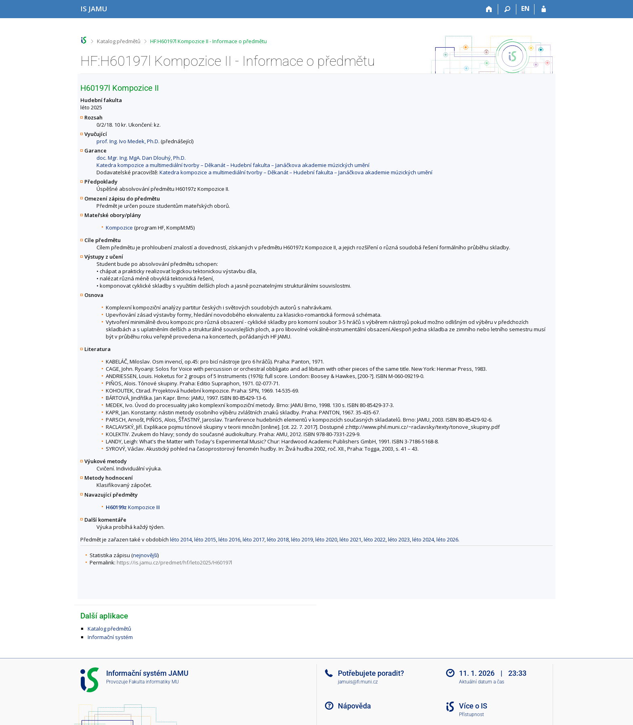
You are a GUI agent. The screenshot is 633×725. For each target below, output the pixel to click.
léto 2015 (205, 539)
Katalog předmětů (118, 41)
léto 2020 (326, 539)
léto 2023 (399, 539)
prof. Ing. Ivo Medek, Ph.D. (127, 141)
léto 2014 (181, 539)
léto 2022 (375, 539)
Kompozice (119, 227)
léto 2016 (229, 539)
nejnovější (145, 555)
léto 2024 (423, 539)
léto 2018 (278, 539)
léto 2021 (350, 539)
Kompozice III (133, 507)
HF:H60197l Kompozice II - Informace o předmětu (208, 41)
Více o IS (473, 706)
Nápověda (354, 706)
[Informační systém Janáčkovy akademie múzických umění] (93, 8)
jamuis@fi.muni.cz (358, 682)
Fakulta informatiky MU (154, 682)
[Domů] (489, 9)
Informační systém (110, 637)
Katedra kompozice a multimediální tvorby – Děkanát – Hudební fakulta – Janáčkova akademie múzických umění (232, 165)
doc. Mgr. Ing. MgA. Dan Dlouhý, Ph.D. (141, 157)
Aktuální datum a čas (481, 682)
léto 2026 (447, 539)
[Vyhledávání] (507, 9)
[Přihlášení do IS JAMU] (543, 9)
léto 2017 (253, 539)
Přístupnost (471, 714)
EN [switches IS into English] (525, 8)
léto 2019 (302, 539)
